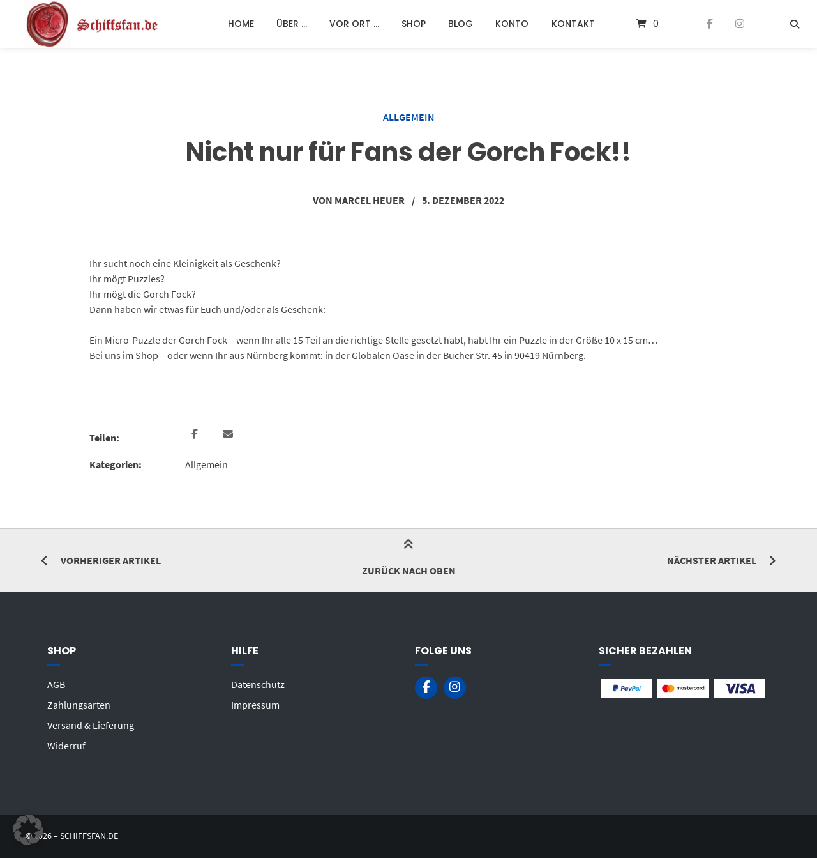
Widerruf (66, 745)
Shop (413, 23)
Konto (511, 23)
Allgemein (409, 117)
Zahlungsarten (78, 704)
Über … (291, 23)
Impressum (255, 704)
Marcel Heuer (369, 200)
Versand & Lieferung (90, 725)
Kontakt (573, 23)
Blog (460, 23)
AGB (56, 684)
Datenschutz (258, 684)
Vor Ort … (354, 23)
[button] (196, 434)
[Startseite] (93, 24)
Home (241, 23)
